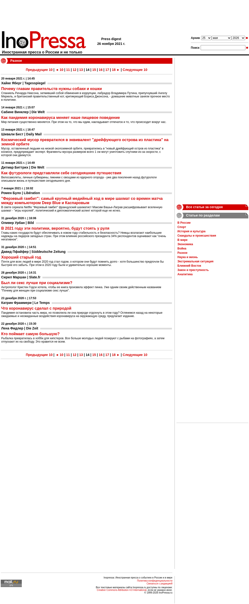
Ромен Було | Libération (20, 193)
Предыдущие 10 (39, 70)
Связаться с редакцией (159, 583)
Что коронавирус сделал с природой (36, 308)
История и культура (191, 231)
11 (68, 70)
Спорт (181, 227)
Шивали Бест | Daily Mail (21, 134)
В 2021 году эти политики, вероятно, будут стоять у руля (55, 228)
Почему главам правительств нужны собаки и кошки (51, 89)
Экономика (185, 244)
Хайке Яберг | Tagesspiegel (23, 83)
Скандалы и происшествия (196, 235)
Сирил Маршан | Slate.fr (20, 277)
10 (61, 70)
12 (74, 70)
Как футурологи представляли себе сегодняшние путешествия (61, 173)
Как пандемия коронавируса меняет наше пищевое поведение (60, 118)
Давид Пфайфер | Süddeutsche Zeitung (33, 252)
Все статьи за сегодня (204, 207)
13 (81, 70)
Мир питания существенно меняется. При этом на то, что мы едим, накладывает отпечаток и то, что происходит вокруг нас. (83, 122)
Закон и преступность (193, 270)
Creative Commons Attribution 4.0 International (121, 590)
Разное (182, 252)
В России (184, 222)
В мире (182, 240)
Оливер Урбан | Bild (17, 223)
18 (114, 70)
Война (181, 248)
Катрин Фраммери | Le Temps (25, 303)
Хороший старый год (21, 257)
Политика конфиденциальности (154, 580)
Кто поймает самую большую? (30, 334)
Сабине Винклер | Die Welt (23, 112)
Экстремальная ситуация (195, 261)
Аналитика (185, 274)
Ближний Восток (189, 265)
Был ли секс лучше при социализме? (36, 283)
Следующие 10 (135, 70)
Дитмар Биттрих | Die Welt (22, 167)
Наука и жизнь (187, 257)
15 (94, 70)
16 (101, 70)
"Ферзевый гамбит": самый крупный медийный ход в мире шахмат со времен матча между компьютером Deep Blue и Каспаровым (82, 200)
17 (107, 70)
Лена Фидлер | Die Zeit (19, 328)
